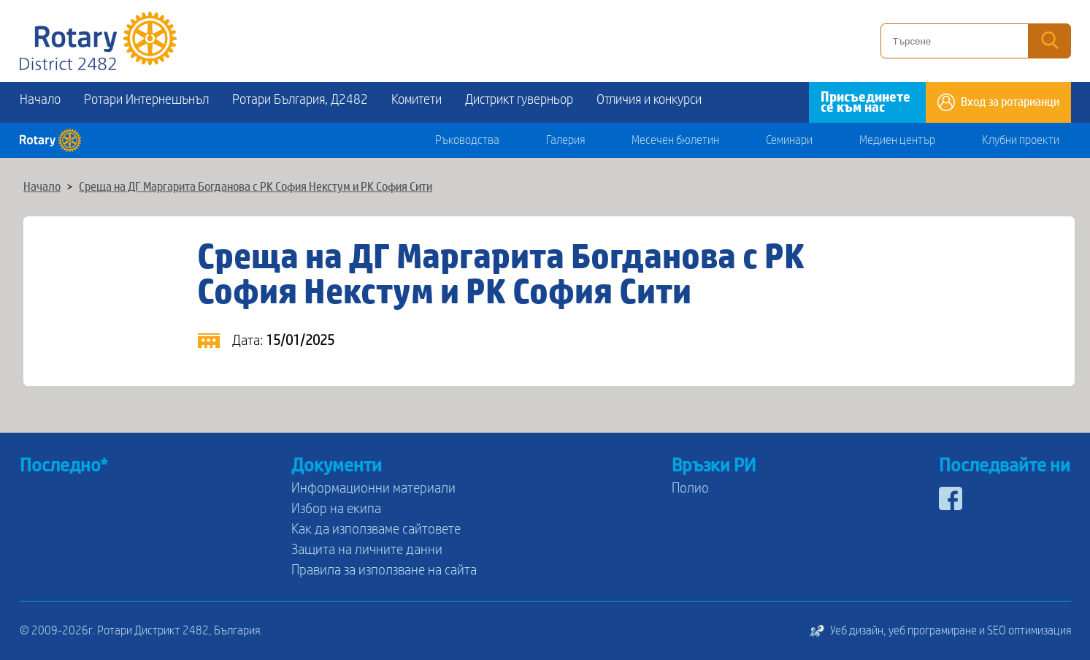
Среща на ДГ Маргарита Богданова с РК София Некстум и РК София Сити (255, 187)
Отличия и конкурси (649, 100)
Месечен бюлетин (675, 140)
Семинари (789, 140)
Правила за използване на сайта (384, 570)
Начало (40, 100)
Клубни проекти (1020, 140)
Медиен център (897, 140)
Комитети (416, 100)
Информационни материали (373, 488)
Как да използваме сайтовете (376, 529)
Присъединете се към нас (865, 102)
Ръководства (467, 140)
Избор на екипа (336, 508)
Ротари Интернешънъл (146, 100)
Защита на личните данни (366, 549)
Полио (690, 488)
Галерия (565, 140)
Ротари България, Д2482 (300, 100)
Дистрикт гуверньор (519, 100)
